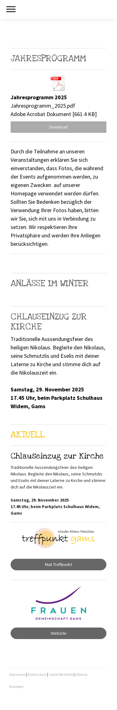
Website (58, 633)
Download (58, 127)
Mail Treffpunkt (58, 564)
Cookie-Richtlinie (61, 674)
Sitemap (81, 674)
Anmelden (16, 686)
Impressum (17, 674)
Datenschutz (37, 674)
